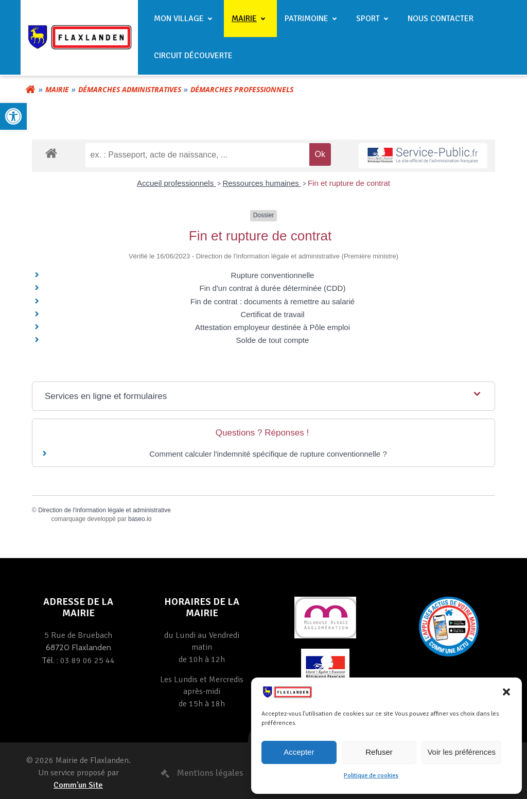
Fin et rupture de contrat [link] (349, 183)
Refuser (379, 752)
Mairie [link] (250, 18)
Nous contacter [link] (440, 18)
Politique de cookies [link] (371, 775)
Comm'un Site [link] (78, 785)
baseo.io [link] (139, 519)
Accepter (299, 752)
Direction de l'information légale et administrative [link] (104, 510)
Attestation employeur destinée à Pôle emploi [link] (272, 327)
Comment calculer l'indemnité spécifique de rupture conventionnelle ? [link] (268, 453)
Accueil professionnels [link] (176, 183)
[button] (506, 692)
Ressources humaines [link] (261, 183)
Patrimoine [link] (313, 18)
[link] (13, 116)
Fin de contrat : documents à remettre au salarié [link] (272, 301)
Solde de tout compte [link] (272, 340)
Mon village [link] (185, 18)
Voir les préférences (461, 752)
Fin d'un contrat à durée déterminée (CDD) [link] (273, 288)
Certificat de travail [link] (272, 314)
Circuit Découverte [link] (193, 55)
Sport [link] (374, 18)
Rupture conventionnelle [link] (272, 275)
